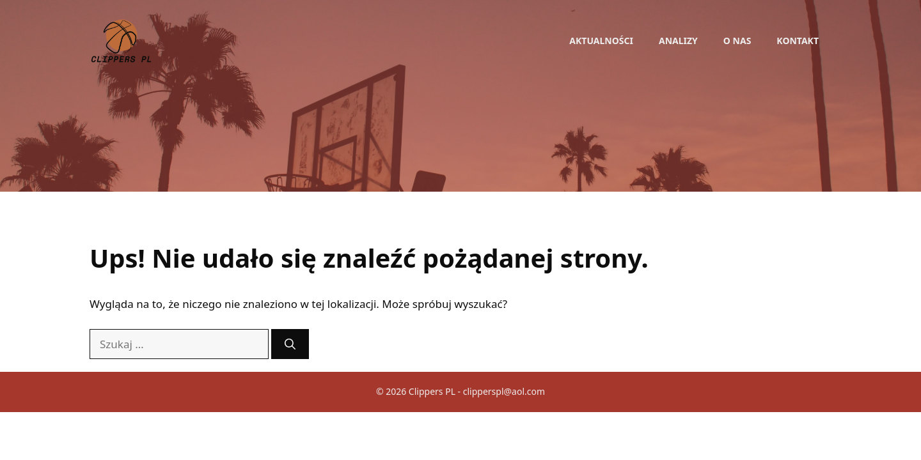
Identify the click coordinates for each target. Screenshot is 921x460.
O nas (737, 40)
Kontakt (797, 40)
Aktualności (601, 40)
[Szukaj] (290, 344)
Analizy (678, 40)
